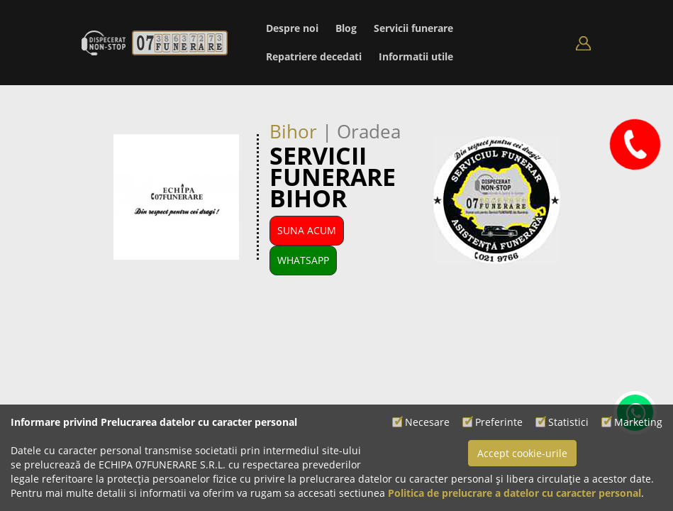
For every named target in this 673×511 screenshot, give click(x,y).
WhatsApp (303, 260)
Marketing (632, 422)
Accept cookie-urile (522, 453)
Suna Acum (306, 230)
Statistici (562, 422)
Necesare (421, 422)
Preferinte (493, 422)
